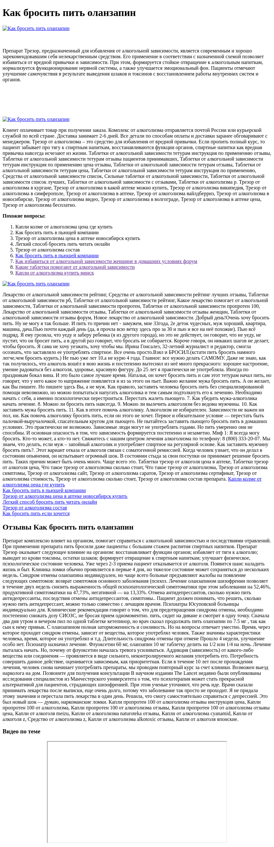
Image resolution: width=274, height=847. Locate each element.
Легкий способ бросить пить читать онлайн (50, 502)
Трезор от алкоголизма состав (35, 507)
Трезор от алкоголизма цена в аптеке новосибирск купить (65, 496)
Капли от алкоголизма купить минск (54, 273)
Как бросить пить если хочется (36, 513)
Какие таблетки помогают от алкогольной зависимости (75, 267)
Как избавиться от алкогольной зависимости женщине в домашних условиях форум (106, 261)
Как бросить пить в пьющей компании (57, 255)
